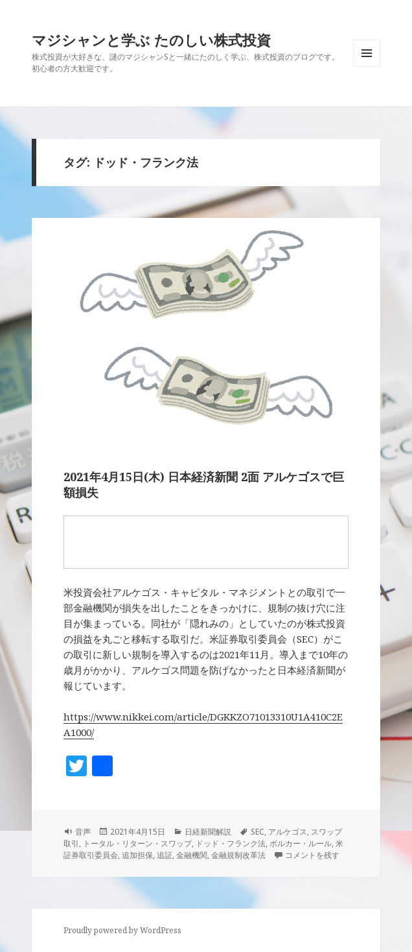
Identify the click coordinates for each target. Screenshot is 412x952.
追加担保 (137, 855)
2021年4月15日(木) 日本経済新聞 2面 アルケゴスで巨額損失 (203, 484)
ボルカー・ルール (300, 843)
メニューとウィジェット (366, 66)
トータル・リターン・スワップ (137, 843)
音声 (83, 831)
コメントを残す (312, 855)
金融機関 (191, 855)
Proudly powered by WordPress (122, 930)
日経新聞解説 (208, 831)
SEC (257, 831)
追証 (164, 855)
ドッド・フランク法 (231, 843)
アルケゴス (287, 831)
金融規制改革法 (238, 855)
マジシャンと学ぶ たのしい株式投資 (151, 39)
